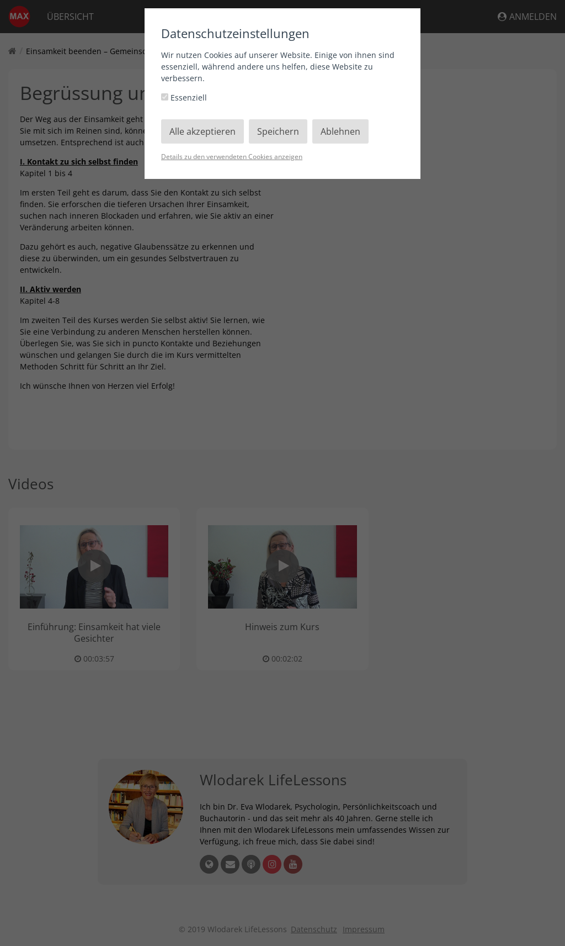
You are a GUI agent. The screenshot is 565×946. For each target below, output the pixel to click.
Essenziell (184, 97)
